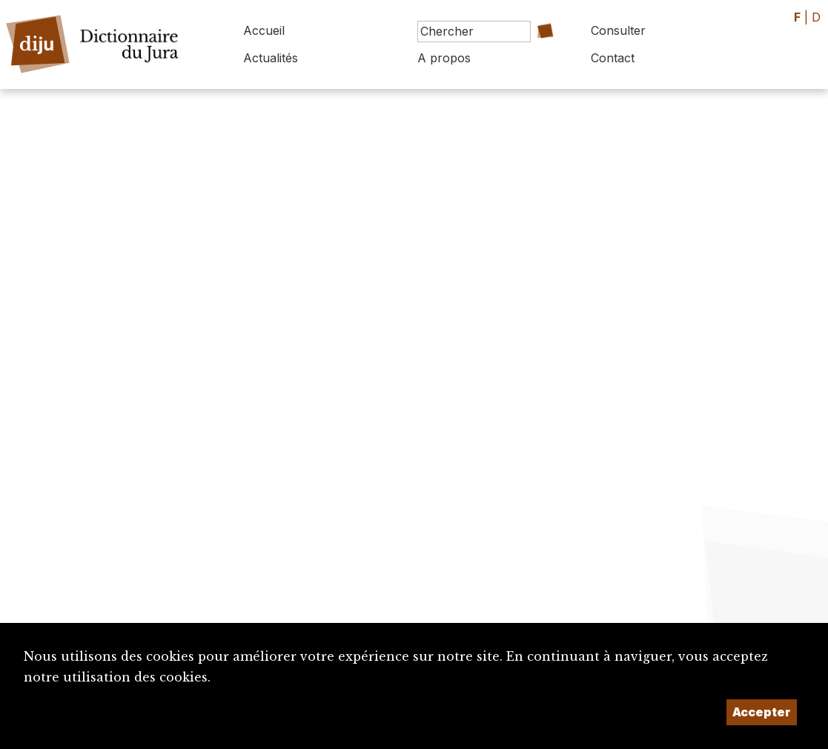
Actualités (270, 57)
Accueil (264, 30)
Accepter (761, 712)
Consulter (618, 30)
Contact (613, 57)
